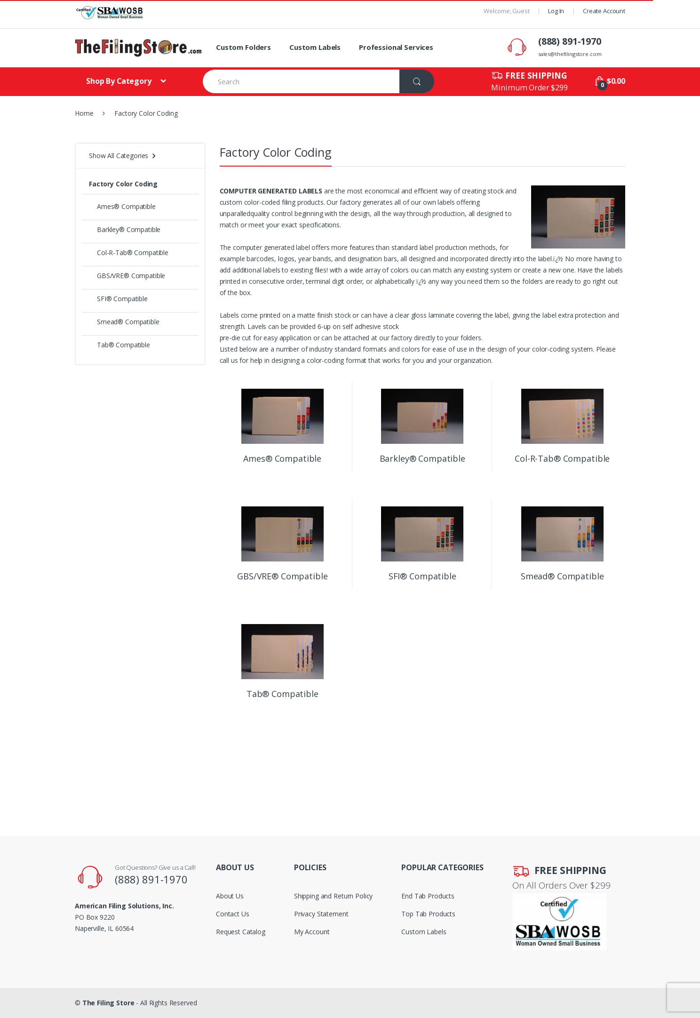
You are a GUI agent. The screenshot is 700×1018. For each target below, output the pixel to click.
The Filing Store (108, 1002)
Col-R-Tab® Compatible (128, 252)
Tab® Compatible (119, 344)
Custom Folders (243, 47)
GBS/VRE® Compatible (127, 275)
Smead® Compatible (124, 321)
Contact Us (232, 913)
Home (84, 113)
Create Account (604, 11)
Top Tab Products (428, 913)
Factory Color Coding (123, 183)
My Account (312, 931)
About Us (230, 895)
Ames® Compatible (122, 206)
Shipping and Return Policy (333, 895)
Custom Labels (315, 47)
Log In (556, 11)
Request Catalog (240, 931)
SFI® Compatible (118, 298)
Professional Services (396, 47)
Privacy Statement (321, 913)
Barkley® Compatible (124, 229)
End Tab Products (427, 895)
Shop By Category (119, 81)
